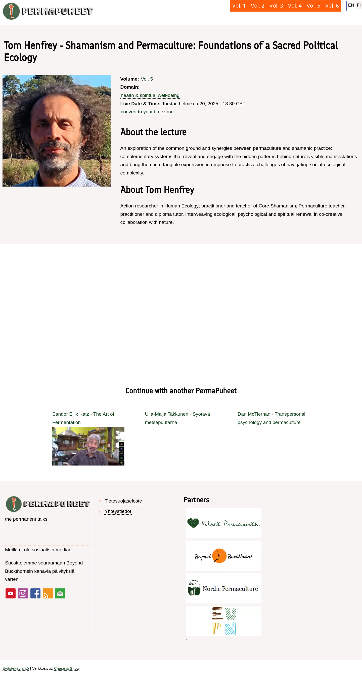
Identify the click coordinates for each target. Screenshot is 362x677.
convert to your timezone (147, 111)
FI (359, 5)
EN (351, 5)
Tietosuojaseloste (123, 501)
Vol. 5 (147, 79)
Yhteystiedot (118, 511)
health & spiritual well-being (150, 95)
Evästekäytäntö (16, 668)
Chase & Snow (67, 668)
